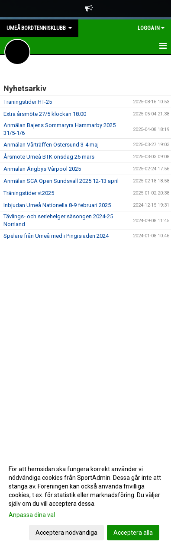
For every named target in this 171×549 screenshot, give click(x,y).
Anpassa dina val (32, 514)
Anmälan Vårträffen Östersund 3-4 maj (51, 144)
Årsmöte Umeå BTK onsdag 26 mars (48, 156)
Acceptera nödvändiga (66, 532)
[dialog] (85, 500)
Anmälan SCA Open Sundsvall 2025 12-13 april (61, 181)
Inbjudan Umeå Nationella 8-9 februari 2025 (57, 205)
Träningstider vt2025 (28, 193)
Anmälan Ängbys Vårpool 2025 (42, 169)
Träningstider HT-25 (27, 102)
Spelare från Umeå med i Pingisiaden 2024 (56, 236)
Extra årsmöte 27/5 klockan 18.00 (44, 114)
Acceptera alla (133, 532)
